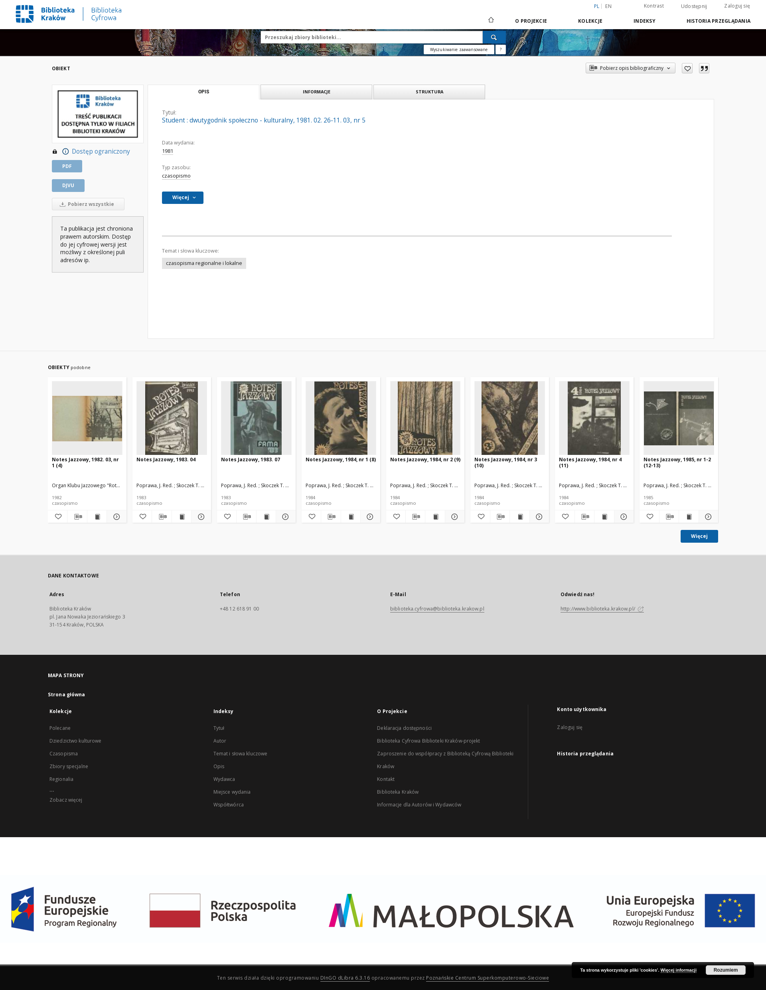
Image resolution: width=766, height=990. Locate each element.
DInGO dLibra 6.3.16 (345, 977)
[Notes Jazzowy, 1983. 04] (172, 418)
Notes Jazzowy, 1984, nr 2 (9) (425, 459)
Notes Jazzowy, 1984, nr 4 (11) (590, 462)
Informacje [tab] (316, 92)
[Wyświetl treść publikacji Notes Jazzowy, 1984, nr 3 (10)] (519, 517)
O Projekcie (531, 21)
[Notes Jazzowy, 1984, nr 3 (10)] (510, 418)
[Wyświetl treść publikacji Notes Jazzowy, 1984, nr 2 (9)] (434, 517)
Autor (220, 740)
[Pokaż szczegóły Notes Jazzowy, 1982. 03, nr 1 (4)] (115, 517)
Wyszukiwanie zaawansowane (459, 49)
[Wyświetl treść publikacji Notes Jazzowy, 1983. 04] (181, 517)
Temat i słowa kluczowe (240, 753)
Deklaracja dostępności (404, 728)
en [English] (608, 6)
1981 (167, 151)
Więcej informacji (679, 970)
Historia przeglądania (718, 21)
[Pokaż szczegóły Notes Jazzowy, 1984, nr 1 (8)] (369, 517)
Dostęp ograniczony (91, 151)
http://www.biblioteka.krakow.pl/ (602, 608)
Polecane (60, 728)
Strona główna (66, 694)
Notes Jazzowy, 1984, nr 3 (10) (505, 462)
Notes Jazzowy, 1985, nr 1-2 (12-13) (677, 462)
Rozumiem (726, 970)
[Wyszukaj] (494, 37)
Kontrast (654, 5)
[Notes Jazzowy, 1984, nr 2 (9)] (425, 418)
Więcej (699, 536)
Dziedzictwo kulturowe (75, 740)
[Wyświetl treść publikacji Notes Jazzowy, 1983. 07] (266, 517)
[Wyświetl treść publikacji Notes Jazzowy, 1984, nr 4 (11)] (604, 517)
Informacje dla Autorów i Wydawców (419, 804)
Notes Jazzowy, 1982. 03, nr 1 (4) (85, 462)
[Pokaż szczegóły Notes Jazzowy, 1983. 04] (199, 517)
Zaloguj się (737, 5)
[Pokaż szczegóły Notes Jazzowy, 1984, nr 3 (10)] (538, 517)
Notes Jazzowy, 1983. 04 (165, 459)
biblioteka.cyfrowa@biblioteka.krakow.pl (437, 608)
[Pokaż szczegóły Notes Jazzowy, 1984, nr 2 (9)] (453, 517)
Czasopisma (63, 753)
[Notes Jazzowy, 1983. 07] (256, 418)
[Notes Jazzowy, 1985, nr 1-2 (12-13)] (679, 418)
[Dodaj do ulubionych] (687, 68)
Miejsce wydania (232, 791)
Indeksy (644, 21)
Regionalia (61, 779)
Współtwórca (228, 804)
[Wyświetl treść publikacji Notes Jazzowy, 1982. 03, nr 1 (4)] (97, 517)
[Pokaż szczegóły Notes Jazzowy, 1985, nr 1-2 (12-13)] (707, 517)
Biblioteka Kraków (398, 791)
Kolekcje (590, 21)
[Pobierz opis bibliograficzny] (77, 517)
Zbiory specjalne (68, 766)
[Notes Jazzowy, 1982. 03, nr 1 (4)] (87, 418)
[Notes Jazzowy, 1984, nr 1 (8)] (341, 418)
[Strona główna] (490, 21)
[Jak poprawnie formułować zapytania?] (501, 49)
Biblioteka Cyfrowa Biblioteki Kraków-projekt (428, 740)
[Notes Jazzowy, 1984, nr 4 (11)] (594, 418)
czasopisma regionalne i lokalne (204, 263)
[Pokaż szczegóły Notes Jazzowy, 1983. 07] (284, 517)
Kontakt (386, 779)
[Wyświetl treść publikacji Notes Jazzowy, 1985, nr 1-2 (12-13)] (688, 517)
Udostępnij (694, 6)
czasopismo (176, 175)
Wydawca (224, 779)
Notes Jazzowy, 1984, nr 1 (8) (341, 459)
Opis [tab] (203, 92)
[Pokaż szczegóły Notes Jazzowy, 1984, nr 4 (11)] (622, 517)
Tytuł (219, 728)
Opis (218, 766)
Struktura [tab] (429, 92)
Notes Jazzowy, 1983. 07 (250, 459)
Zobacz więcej (66, 799)
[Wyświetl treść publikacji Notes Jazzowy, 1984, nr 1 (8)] (350, 517)
